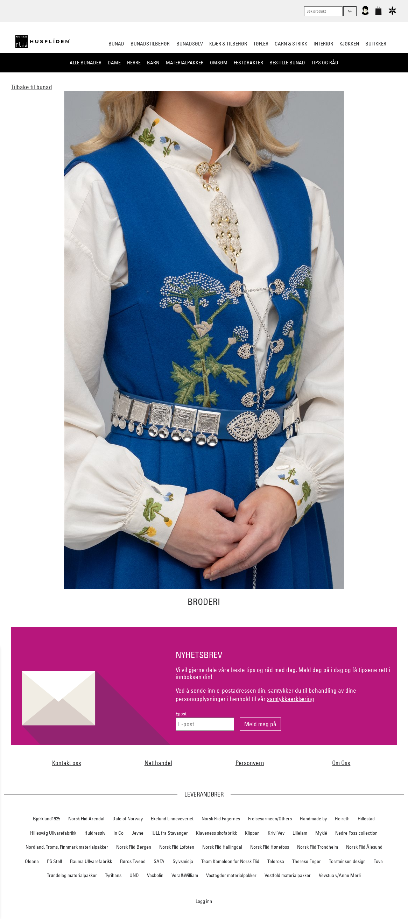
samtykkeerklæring (290, 698)
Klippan (252, 833)
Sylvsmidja (183, 861)
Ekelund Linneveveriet (172, 818)
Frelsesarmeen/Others (270, 818)
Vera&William (184, 875)
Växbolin (155, 875)
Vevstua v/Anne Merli (340, 875)
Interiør (323, 44)
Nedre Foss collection (356, 833)
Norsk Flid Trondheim (317, 847)
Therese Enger (306, 861)
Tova (378, 861)
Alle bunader (85, 62)
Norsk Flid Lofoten (176, 847)
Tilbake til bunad (31, 87)
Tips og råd (324, 62)
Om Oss (341, 762)
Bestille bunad (287, 62)
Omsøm (218, 62)
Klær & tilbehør (228, 44)
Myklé (321, 833)
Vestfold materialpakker (288, 875)
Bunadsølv (189, 44)
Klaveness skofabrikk (216, 833)
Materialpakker (185, 62)
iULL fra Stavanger (170, 833)
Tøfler (260, 44)
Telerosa (275, 861)
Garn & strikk (291, 44)
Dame (114, 62)
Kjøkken (349, 44)
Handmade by (313, 818)
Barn (153, 62)
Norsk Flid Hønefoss (269, 847)
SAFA (159, 861)
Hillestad (366, 818)
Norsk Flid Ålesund (364, 847)
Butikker (375, 44)
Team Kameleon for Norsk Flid (230, 861)
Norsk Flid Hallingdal (222, 847)
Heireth (342, 818)
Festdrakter (248, 62)
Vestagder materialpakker (231, 875)
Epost (181, 713)
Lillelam (300, 833)
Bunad (116, 44)
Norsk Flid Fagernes (221, 818)
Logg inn (204, 901)
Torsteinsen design (347, 861)
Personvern (249, 762)
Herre (134, 62)
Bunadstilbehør (150, 44)
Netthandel (158, 762)
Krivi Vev (276, 833)
